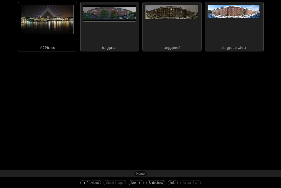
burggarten (110, 26)
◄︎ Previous (91, 183)
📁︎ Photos (47, 26)
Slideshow (156, 183)
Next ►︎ (136, 183)
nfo (172, 183)
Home (140, 173)
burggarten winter (234, 26)
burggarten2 (172, 26)
